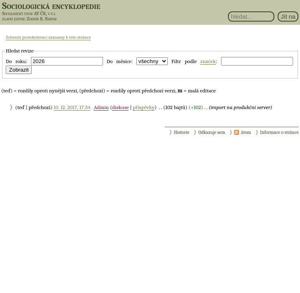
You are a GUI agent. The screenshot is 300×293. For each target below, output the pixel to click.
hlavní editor (13, 19)
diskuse (120, 107)
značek (208, 61)
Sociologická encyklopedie (51, 5)
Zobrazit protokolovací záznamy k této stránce (48, 37)
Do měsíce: (120, 61)
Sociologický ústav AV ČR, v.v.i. (29, 13)
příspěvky (143, 107)
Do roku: (16, 61)
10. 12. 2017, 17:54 (72, 107)
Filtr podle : (194, 61)
